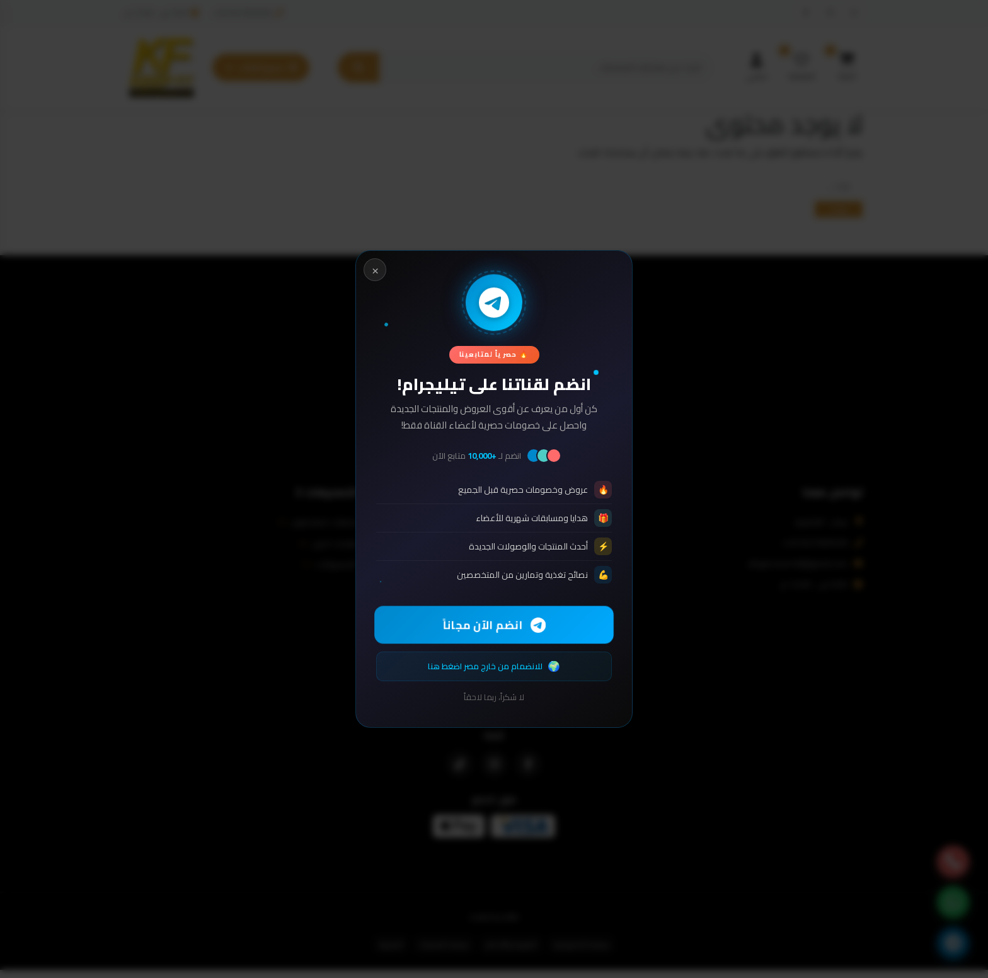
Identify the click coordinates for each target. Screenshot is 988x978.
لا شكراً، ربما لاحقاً (494, 698)
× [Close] (375, 269)
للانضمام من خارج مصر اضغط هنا (494, 666)
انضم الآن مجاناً (494, 624)
